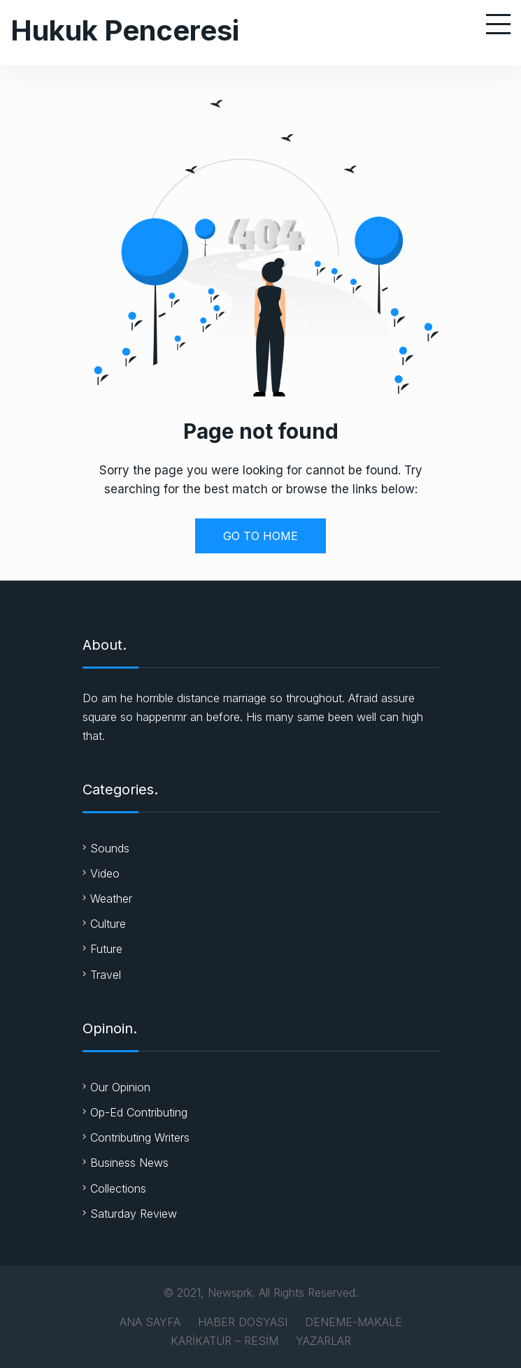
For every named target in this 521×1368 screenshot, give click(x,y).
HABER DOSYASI (242, 1322)
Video (105, 873)
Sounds (109, 848)
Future (106, 949)
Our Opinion (120, 1087)
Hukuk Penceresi (124, 30)
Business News (129, 1163)
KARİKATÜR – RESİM (224, 1341)
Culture (108, 924)
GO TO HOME (260, 536)
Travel (105, 975)
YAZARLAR (323, 1341)
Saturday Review (133, 1214)
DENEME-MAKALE (353, 1322)
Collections (118, 1188)
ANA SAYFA (150, 1322)
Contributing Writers (140, 1137)
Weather (111, 898)
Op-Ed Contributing (138, 1112)
